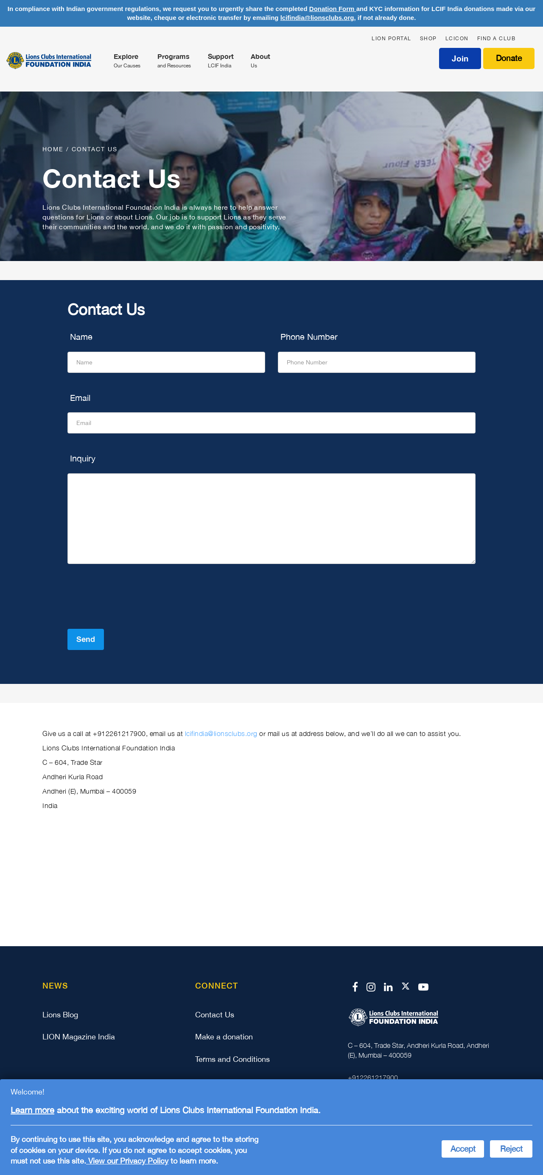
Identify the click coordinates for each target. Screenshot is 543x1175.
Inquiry (81, 458)
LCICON (457, 39)
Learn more (32, 1110)
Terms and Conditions (232, 1059)
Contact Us (214, 1014)
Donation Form (332, 8)
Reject (511, 1148)
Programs (174, 61)
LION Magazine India (78, 1036)
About (260, 61)
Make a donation (224, 1036)
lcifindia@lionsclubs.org (317, 17)
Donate (509, 58)
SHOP (428, 39)
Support (221, 61)
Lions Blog (60, 1014)
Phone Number (308, 337)
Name (79, 337)
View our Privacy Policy (127, 1160)
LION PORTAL (391, 39)
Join (460, 58)
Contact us (95, 149)
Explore (127, 61)
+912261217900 (373, 1077)
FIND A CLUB (496, 39)
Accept (463, 1148)
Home (54, 149)
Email (78, 398)
